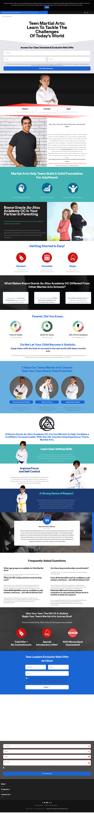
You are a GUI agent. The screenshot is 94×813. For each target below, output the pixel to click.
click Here (42, 5)
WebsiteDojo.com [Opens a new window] (63, 809)
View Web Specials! (47, 68)
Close (46, 7)
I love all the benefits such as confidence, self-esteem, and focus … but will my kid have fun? (70, 583)
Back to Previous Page (6, 16)
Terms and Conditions (51, 806)
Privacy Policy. (59, 65)
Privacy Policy (39, 806)
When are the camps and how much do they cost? (23, 583)
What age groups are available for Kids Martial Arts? (23, 574)
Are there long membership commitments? (70, 571)
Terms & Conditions (48, 65)
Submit (47, 687)
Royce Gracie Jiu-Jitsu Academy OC (11, 12)
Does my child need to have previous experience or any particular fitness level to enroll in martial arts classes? (69, 599)
